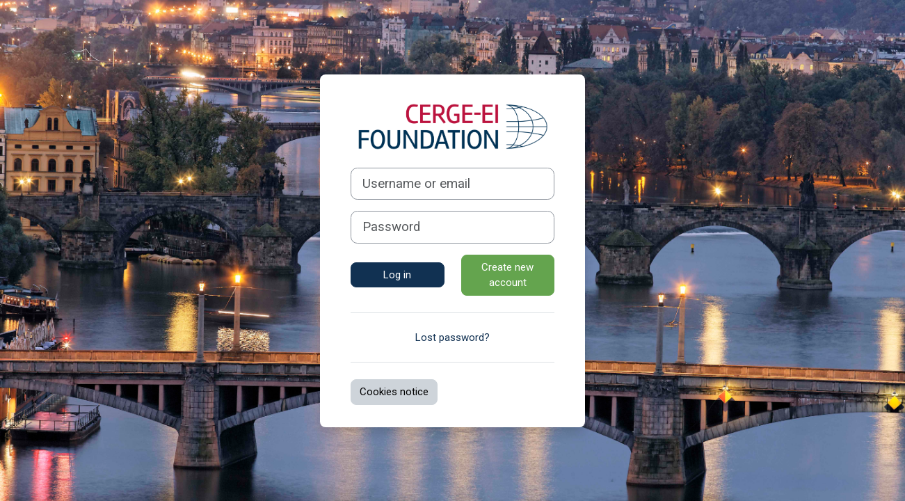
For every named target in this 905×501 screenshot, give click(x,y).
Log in (397, 275)
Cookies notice (394, 391)
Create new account (507, 275)
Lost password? (452, 337)
